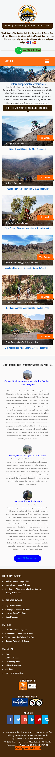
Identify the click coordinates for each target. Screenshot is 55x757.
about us (19, 26)
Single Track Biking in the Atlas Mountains (27, 148)
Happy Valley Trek (13, 593)
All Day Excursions (13, 665)
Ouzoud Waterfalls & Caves (17, 641)
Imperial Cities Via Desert (16, 613)
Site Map (9, 669)
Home (8, 26)
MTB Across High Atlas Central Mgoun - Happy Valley (27, 347)
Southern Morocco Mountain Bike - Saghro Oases (27, 307)
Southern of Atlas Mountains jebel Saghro (23, 589)
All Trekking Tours (12, 662)
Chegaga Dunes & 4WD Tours (17, 610)
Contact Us (44, 26)
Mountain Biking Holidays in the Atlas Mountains (27, 188)
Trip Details (46, 138)
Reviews (31, 26)
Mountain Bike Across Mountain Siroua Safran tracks (27, 268)
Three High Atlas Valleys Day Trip (19, 637)
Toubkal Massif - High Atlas (17, 582)
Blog (7, 654)
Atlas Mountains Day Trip (16, 630)
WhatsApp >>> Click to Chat (28, 748)
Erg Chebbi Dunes (13, 606)
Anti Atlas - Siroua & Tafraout (17, 585)
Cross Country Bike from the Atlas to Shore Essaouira (28, 228)
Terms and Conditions (14, 673)
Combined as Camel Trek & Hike (19, 634)
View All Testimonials (27, 558)
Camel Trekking (11, 617)
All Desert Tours (12, 658)
